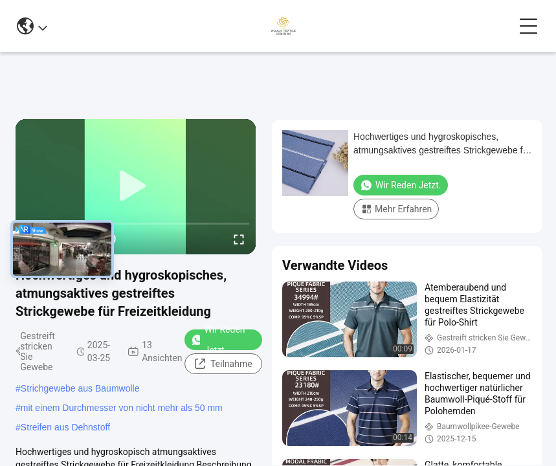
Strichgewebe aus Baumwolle (80, 388)
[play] (136, 186)
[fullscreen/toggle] (239, 239)
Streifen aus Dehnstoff (65, 427)
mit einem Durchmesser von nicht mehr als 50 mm (122, 408)
